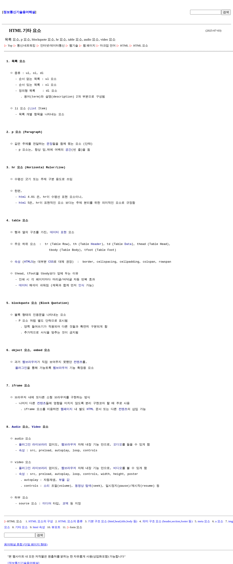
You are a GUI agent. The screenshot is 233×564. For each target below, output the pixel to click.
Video (36, 427)
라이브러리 (39, 445)
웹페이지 (66, 409)
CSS (51, 262)
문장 (49, 144)
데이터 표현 (58, 232)
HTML (90, 409)
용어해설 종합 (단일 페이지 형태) (25, 544)
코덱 (65, 504)
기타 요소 (21, 527)
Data (127, 244)
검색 (226, 12)
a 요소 (219, 521)
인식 (81, 285)
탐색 (88, 486)
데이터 (23, 285)
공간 (68, 150)
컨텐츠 (78, 362)
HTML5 (28, 262)
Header (96, 244)
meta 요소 (204, 521)
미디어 (46, 504)
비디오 (117, 468)
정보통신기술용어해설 (19, 12)
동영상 (79, 486)
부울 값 (64, 480)
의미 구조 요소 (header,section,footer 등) (167, 521)
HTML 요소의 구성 (41, 521)
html (22, 197)
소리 (47, 486)
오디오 (117, 445)
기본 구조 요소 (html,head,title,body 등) (112, 521)
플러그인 (21, 368)
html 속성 (39, 527)
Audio (16, 427)
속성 (17, 262)
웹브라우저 (29, 362)
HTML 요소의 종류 (70, 521)
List (32, 109)
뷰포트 (56, 527)
